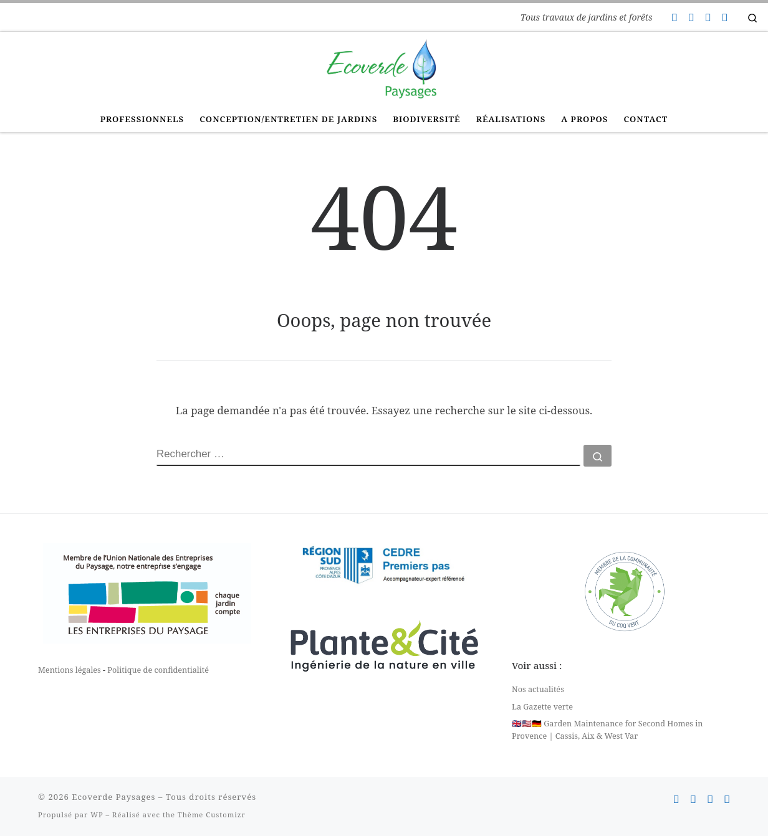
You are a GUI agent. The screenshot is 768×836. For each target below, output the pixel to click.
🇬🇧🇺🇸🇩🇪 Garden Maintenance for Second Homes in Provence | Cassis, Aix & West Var (607, 729)
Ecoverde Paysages (113, 796)
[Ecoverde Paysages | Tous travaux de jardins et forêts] (383, 67)
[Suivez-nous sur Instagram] (707, 17)
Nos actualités (538, 689)
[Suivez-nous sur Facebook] (691, 17)
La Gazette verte (542, 706)
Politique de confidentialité (158, 669)
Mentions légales (69, 669)
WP (96, 814)
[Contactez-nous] (674, 17)
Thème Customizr (212, 814)
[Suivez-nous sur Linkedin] (724, 17)
